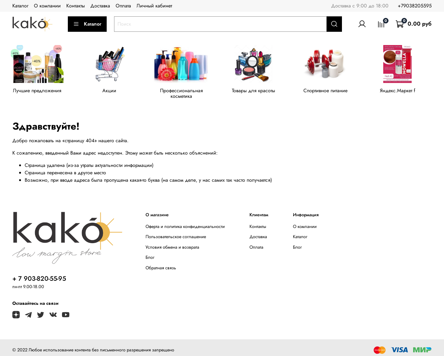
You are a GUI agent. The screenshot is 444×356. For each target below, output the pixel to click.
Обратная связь (161, 263)
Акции (111, 91)
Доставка (100, 5)
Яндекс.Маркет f (406, 91)
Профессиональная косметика (185, 91)
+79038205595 (415, 5)
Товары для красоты (258, 91)
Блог (150, 253)
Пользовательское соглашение (176, 232)
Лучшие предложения (38, 91)
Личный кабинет (154, 5)
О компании (47, 5)
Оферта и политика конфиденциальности (185, 222)
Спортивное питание (332, 91)
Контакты (75, 5)
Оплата (123, 5)
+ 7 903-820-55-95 (39, 274)
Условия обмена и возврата (172, 242)
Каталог (20, 5)
